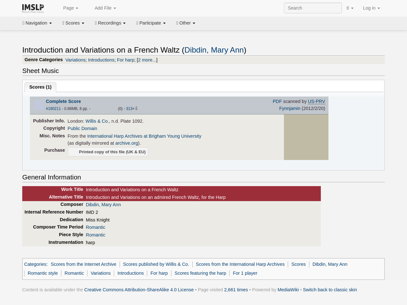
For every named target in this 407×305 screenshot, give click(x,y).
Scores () (40, 87)
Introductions (101, 59)
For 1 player (245, 273)
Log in (371, 8)
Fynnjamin (289, 108)
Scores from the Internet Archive (83, 264)
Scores (73, 22)
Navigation (37, 22)
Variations (76, 59)
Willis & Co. (97, 121)
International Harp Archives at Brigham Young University (144, 136)
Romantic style (43, 273)
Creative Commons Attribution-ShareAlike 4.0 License (139, 289)
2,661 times (236, 289)
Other (185, 22)
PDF (277, 101)
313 (129, 108)
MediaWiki (288, 289)
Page (67, 8)
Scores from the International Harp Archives (240, 264)
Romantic (95, 227)
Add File (102, 8)
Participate (151, 22)
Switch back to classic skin (330, 289)
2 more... (147, 59)
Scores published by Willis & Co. (156, 264)
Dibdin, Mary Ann (214, 50)
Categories (35, 264)
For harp (126, 59)
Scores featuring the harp (200, 273)
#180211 (53, 108)
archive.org (126, 143)
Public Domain (82, 128)
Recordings (110, 22)
